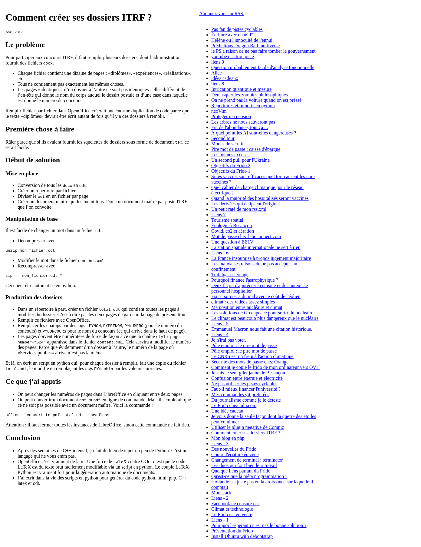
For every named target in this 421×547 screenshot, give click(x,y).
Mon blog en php (228, 438)
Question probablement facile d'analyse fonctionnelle (262, 67)
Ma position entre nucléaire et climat (246, 307)
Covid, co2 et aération (232, 231)
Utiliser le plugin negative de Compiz (247, 427)
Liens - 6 (220, 252)
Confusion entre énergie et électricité (247, 378)
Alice (216, 72)
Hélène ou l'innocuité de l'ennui (241, 40)
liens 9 (217, 62)
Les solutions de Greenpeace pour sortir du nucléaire (262, 312)
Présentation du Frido (232, 530)
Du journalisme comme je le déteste (246, 400)
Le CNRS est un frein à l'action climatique (252, 356)
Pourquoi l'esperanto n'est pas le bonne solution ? (259, 525)
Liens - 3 (220, 443)
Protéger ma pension (231, 116)
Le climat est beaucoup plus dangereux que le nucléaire (265, 318)
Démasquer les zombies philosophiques (249, 94)
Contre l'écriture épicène (235, 454)
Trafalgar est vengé (229, 274)
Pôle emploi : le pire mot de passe (244, 345)
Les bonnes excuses (230, 154)
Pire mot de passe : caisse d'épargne (245, 149)
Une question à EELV (232, 241)
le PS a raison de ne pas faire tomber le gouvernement (263, 51)
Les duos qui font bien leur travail (244, 465)
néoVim (219, 111)
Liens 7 (218, 214)
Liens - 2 (220, 498)
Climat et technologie (232, 509)
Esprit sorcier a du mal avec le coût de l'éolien (256, 296)
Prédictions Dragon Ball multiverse (245, 45)
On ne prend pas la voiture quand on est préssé (256, 100)
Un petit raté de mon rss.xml (238, 209)
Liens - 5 (220, 323)
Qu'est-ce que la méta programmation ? (249, 476)
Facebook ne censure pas (235, 503)
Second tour (223, 138)
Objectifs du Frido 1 (230, 171)
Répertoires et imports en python (243, 105)
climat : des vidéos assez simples (243, 301)
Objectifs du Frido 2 (230, 165)
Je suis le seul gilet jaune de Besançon (248, 372)
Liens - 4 (220, 334)
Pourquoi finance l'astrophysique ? (244, 280)
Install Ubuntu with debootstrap (242, 536)
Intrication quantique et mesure (241, 89)
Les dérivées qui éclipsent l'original (245, 203)
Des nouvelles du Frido (233, 449)
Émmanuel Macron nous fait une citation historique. (261, 329)
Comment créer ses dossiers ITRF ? (245, 432)
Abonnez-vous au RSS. (221, 13)
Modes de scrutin (228, 143)
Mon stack (221, 492)
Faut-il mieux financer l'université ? (246, 389)
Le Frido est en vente (231, 514)
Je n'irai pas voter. (228, 340)
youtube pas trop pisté (232, 56)
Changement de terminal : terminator (247, 459)
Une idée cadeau (227, 410)
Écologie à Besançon (231, 225)
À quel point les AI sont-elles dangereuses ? (253, 132)
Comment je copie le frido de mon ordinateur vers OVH (265, 367)
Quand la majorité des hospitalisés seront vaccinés (260, 198)
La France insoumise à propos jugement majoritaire (261, 258)
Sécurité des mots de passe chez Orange (249, 361)
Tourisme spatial (227, 220)
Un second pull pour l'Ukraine (240, 160)
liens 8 (217, 83)
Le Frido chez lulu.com (233, 405)
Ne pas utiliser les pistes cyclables (244, 383)
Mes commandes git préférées (240, 394)
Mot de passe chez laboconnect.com (246, 236)
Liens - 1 (220, 519)
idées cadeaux (224, 78)
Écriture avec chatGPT (233, 34)
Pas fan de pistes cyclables (237, 29)
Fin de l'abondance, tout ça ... (239, 127)
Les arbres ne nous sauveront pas (243, 121)
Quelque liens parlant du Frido (241, 470)
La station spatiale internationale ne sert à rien (256, 247)
